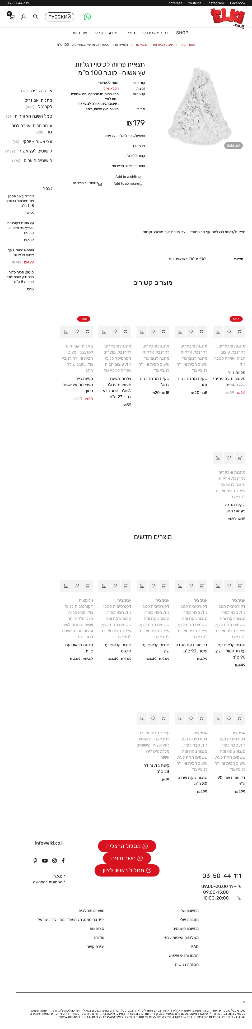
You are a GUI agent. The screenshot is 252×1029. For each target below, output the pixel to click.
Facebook (237, 3)
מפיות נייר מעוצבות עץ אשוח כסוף (78, 384)
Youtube (194, 3)
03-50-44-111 (18, 3)
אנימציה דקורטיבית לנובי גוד (231, 606)
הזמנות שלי (189, 919)
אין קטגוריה (41, 90)
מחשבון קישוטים (185, 928)
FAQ (195, 946)
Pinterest (174, 3)
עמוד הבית (187, 45)
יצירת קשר (95, 946)
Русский (59, 17)
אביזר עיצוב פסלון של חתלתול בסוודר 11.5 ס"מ (20, 201)
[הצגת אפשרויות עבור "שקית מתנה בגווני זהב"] (202, 332)
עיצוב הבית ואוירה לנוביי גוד (154, 45)
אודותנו (98, 937)
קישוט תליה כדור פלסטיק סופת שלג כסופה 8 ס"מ (20, 277)
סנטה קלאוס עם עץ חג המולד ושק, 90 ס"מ (230, 651)
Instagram (215, 3)
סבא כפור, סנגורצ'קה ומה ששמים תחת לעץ (95, 96)
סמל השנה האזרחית (33, 116)
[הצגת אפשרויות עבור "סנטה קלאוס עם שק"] (164, 586)
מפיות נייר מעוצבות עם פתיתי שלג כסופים (229, 378)
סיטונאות (97, 928)
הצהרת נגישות (187, 964)
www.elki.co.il (69, 1017)
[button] (240, 332)
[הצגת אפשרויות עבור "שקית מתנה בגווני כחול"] (164, 332)
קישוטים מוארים (38, 160)
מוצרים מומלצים (91, 910)
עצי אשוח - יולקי (37, 141)
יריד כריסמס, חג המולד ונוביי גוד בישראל (71, 919)
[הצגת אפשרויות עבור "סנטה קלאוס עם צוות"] (87, 586)
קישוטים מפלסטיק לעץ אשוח (153, 751)
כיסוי (89, 109)
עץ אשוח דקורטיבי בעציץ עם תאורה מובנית (20, 228)
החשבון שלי (189, 910)
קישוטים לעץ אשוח (35, 151)
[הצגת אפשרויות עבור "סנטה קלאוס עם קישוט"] (126, 586)
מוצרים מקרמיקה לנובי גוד (117, 358)
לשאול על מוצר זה (85, 183)
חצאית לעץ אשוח (106, 109)
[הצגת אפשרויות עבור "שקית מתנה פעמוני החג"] (240, 458)
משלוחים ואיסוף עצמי (181, 937)
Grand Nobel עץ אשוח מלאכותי (21, 252)
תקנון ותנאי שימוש (184, 955)
